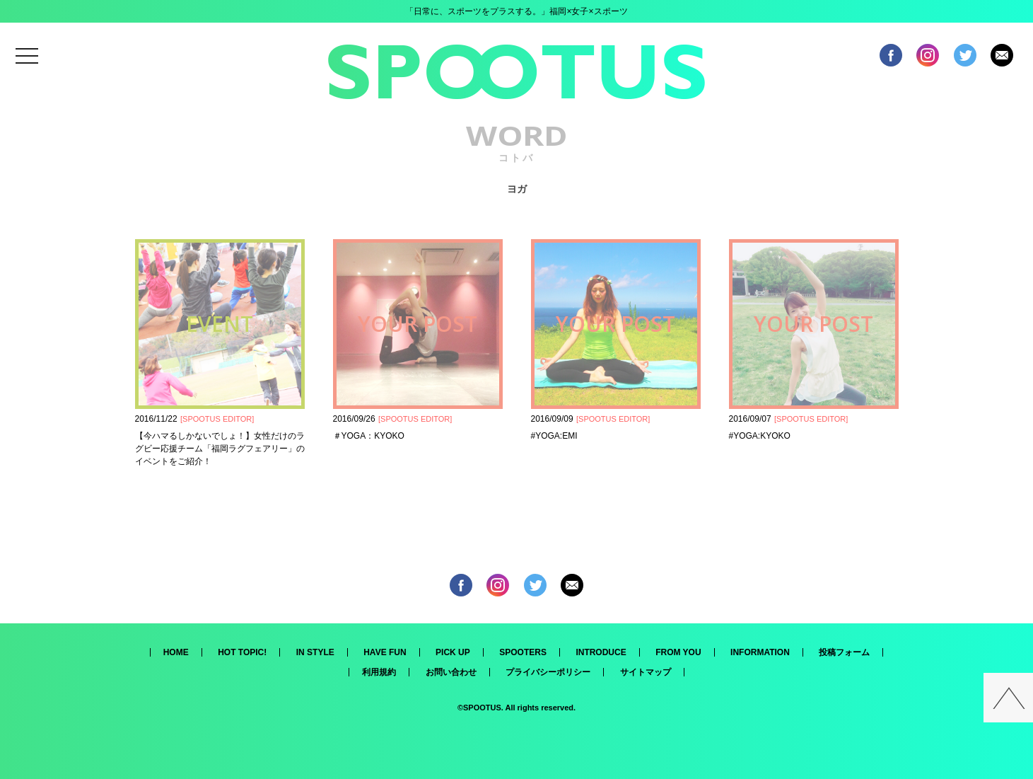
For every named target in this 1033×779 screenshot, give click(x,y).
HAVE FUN (384, 652)
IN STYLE (315, 652)
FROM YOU (678, 652)
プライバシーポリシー (548, 672)
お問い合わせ (451, 672)
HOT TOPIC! (242, 652)
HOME (176, 652)
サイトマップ (645, 672)
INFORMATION (760, 652)
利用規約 (379, 672)
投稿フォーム (844, 652)
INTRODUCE (601, 652)
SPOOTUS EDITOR (217, 419)
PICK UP (453, 652)
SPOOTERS (523, 652)
